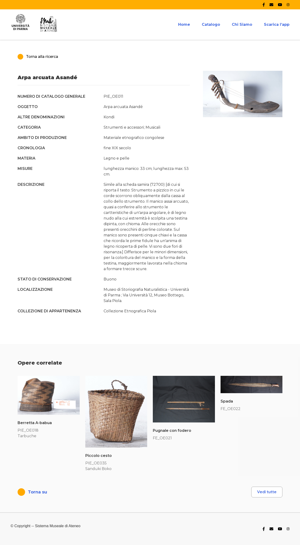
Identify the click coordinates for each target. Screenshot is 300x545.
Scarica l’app (276, 24)
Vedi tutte (267, 492)
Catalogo (211, 24)
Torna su (32, 492)
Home (184, 24)
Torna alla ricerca (38, 57)
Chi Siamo (242, 24)
